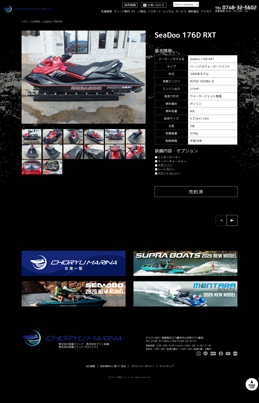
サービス (181, 11)
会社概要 (90, 366)
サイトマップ (166, 366)
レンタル (168, 11)
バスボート (154, 11)
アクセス (206, 11)
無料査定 (193, 11)
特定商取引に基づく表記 (113, 366)
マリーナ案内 (122, 11)
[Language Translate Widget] (186, 4)
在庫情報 (106, 11)
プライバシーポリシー (142, 366)
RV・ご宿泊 (139, 11)
